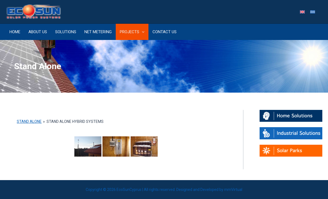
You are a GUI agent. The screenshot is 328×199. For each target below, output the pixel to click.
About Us (37, 31)
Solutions (65, 31)
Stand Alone (29, 121)
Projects (132, 32)
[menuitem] (302, 11)
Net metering (98, 31)
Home (14, 31)
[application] (141, 32)
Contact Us (165, 31)
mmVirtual (233, 189)
